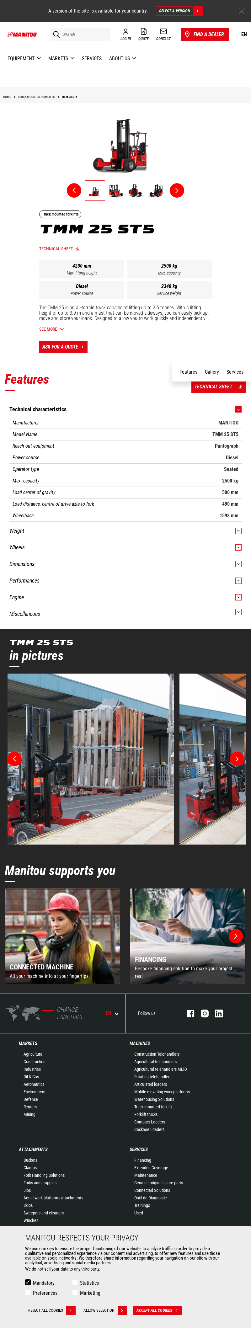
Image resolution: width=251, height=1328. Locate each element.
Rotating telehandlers (152, 1076)
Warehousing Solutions (154, 1099)
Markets (28, 1043)
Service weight (169, 293)
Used (138, 1212)
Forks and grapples (40, 1182)
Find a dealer (204, 34)
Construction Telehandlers (156, 1054)
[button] (236, 936)
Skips (28, 1205)
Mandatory (44, 1283)
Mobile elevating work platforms (162, 1091)
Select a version (181, 11)
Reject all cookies (52, 1310)
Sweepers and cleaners (44, 1212)
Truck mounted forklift (153, 1106)
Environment (34, 1091)
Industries (32, 1069)
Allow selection (105, 1310)
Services (139, 1149)
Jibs (27, 1190)
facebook (187, 1013)
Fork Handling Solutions (44, 1175)
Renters (30, 1106)
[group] (62, 936)
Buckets (30, 1160)
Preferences (45, 1293)
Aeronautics (34, 1084)
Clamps (30, 1167)
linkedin (216, 1013)
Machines (140, 1043)
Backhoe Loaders (149, 1129)
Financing (142, 1160)
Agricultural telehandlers (155, 1061)
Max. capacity (169, 273)
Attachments (33, 1149)
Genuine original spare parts (158, 1182)
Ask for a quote (65, 347)
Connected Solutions (152, 1190)
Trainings (142, 1205)
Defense (31, 1099)
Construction (34, 1061)
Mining (29, 1114)
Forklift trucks (146, 1114)
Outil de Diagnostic (150, 1197)
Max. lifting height (82, 273)
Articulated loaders (150, 1084)
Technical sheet (56, 248)
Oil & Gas (31, 1076)
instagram (202, 1013)
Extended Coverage (151, 1167)
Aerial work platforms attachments (53, 1197)
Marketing (90, 1293)
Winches (31, 1220)
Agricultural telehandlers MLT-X (161, 1069)
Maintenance (145, 1175)
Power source (82, 293)
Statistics (89, 1283)
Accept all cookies (159, 1310)
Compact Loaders (149, 1121)
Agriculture (33, 1054)
